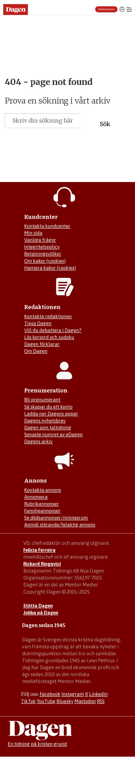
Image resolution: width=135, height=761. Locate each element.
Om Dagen (35, 351)
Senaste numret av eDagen (53, 434)
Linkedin (98, 694)
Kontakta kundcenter (47, 226)
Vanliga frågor (40, 240)
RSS (100, 701)
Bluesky (64, 701)
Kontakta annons (42, 490)
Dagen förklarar (41, 344)
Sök (105, 124)
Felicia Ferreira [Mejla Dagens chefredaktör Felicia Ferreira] (39, 550)
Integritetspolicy (42, 247)
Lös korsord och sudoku (49, 337)
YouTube (46, 701)
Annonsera (36, 497)
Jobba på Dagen (40, 612)
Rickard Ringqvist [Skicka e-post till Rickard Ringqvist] (42, 564)
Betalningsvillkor (42, 254)
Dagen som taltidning (47, 427)
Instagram (72, 694)
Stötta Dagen (38, 605)
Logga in (122, 9)
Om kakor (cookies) (45, 261)
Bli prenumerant (42, 399)
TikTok (28, 701)
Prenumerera (106, 9)
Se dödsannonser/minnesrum (56, 517)
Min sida (33, 233)
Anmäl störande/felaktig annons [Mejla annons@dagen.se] (59, 524)
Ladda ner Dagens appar (51, 413)
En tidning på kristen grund (37, 744)
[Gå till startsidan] (15, 9)
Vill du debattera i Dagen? (52, 330)
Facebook (50, 694)
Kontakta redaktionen (48, 316)
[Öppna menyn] (129, 10)
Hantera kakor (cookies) (50, 268)
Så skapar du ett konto (48, 407)
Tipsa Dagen (37, 323)
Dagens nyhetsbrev (45, 420)
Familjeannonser (42, 511)
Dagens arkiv (38, 441)
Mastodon (85, 701)
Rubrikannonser (41, 504)
